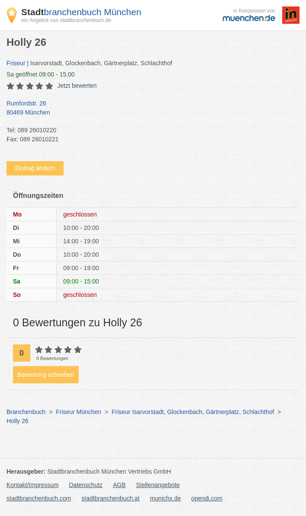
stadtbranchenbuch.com (38, 498)
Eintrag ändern (35, 168)
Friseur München (78, 411)
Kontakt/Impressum (32, 484)
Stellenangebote (158, 484)
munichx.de (165, 498)
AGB (119, 484)
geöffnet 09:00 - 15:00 (40, 74)
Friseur (16, 63)
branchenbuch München (81, 12)
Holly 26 (17, 420)
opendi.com (206, 498)
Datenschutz (86, 484)
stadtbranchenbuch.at (110, 498)
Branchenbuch (25, 411)
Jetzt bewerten (77, 85)
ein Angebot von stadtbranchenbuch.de (66, 20)
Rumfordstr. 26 (148, 108)
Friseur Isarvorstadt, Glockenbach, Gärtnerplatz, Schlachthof (193, 411)
